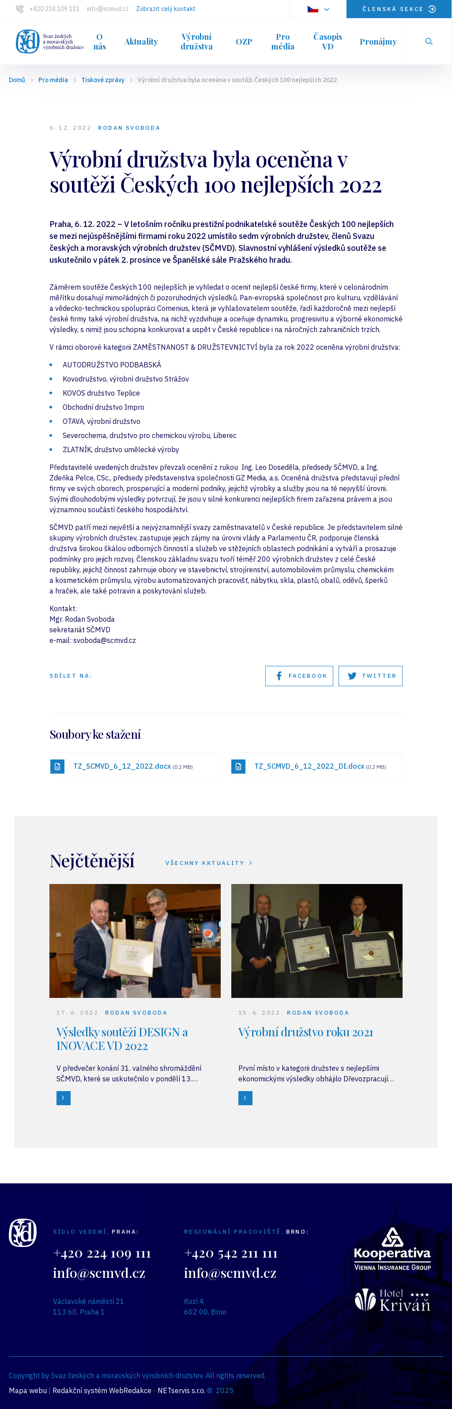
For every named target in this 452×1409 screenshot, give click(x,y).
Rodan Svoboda (129, 128)
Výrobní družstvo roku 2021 (305, 1031)
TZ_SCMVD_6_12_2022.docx (133, 766)
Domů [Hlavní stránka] (17, 80)
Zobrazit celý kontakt (166, 9)
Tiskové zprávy (102, 80)
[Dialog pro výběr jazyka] (318, 9)
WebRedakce (130, 1390)
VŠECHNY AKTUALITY (209, 863)
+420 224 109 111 (54, 9)
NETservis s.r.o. (181, 1390)
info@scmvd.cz (107, 9)
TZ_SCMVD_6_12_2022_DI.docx (320, 766)
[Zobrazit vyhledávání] (429, 41)
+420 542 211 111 (231, 1252)
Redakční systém (80, 1390)
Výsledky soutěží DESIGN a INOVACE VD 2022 (122, 1038)
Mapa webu (28, 1390)
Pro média (53, 80)
